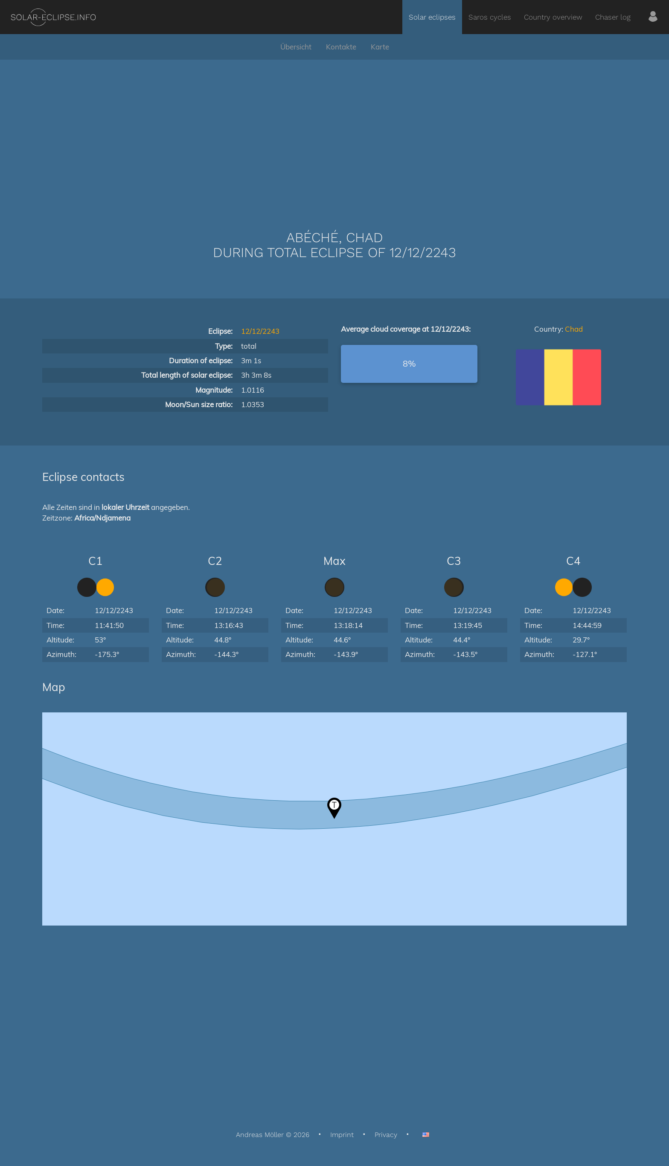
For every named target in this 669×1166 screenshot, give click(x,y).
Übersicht (295, 46)
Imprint (342, 1135)
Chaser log (613, 17)
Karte (380, 46)
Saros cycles (489, 17)
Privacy (386, 1135)
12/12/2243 (260, 331)
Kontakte (341, 46)
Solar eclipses (432, 17)
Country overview (553, 17)
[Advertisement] (334, 132)
